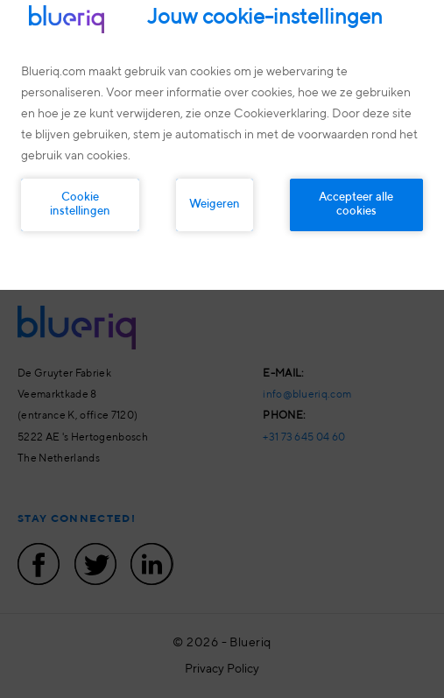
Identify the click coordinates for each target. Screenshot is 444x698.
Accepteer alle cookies (356, 204)
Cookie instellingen (80, 204)
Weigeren (214, 204)
